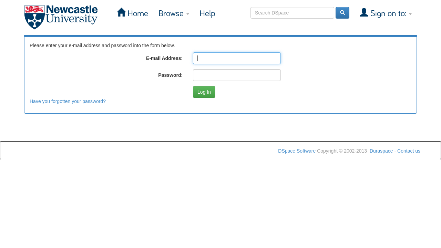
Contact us (408, 151)
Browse (173, 13)
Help (207, 13)
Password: (170, 75)
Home (136, 13)
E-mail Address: (164, 58)
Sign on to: (390, 13)
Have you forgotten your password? (68, 101)
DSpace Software (297, 151)
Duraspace (381, 151)
